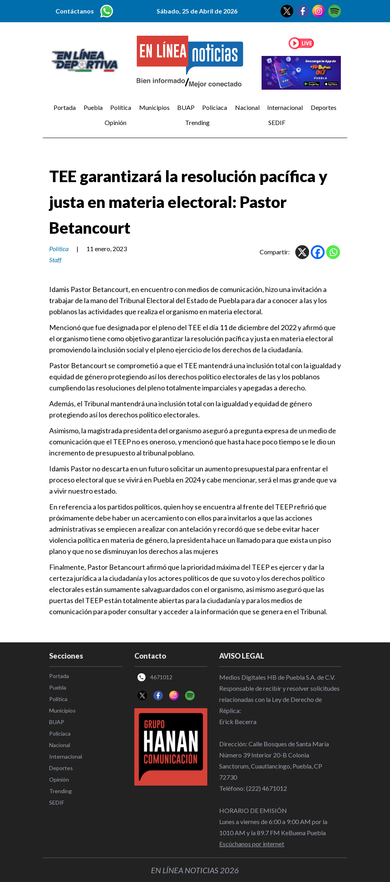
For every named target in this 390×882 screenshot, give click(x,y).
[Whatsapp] (333, 252)
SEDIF (276, 122)
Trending (197, 122)
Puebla (93, 107)
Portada (65, 107)
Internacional (285, 107)
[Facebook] (318, 252)
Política (120, 107)
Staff (55, 259)
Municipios (154, 107)
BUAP (186, 107)
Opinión (115, 122)
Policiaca (214, 107)
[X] (302, 252)
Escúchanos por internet (251, 843)
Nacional (247, 107)
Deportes (323, 107)
